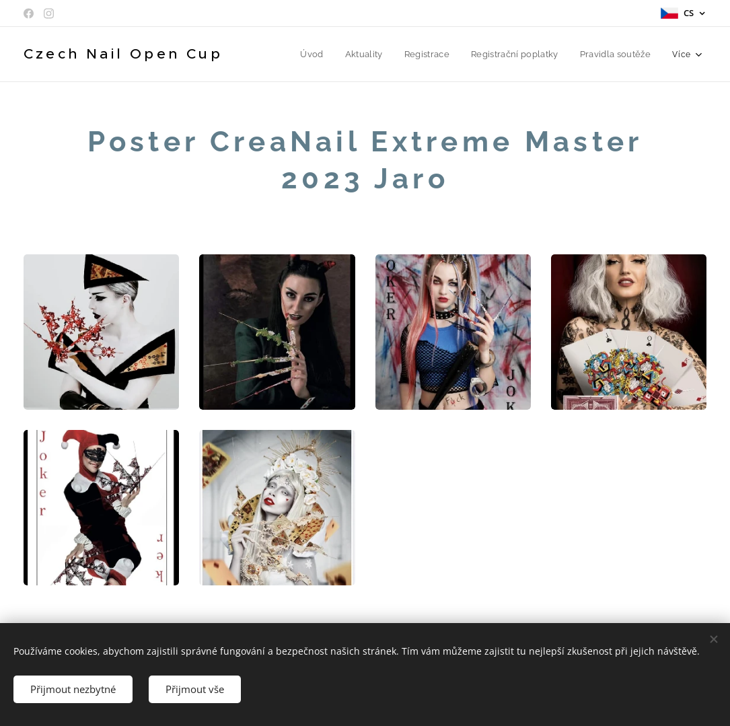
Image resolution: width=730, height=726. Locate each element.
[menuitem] (320, 54)
